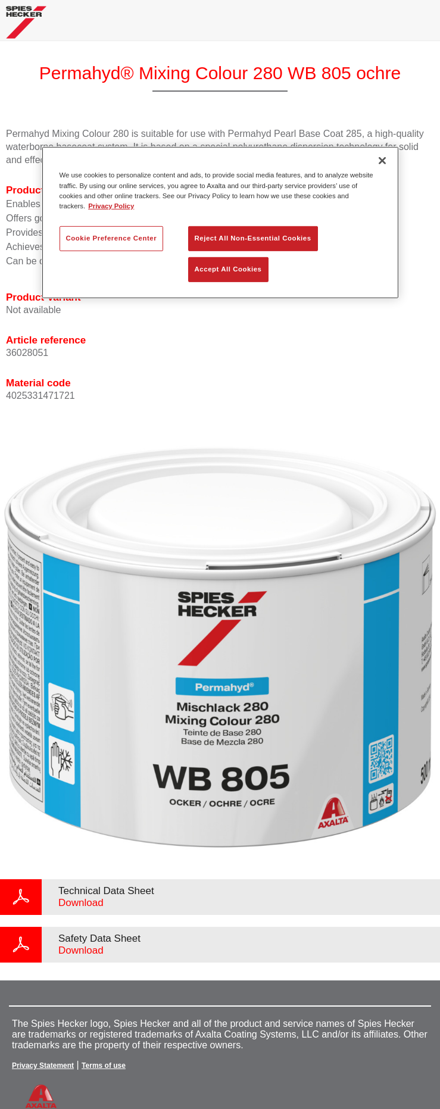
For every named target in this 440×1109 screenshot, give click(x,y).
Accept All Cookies (228, 268)
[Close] (382, 161)
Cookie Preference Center (111, 238)
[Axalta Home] (26, 27)
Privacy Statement (43, 1065)
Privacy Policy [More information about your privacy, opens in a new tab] (111, 205)
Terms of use (104, 1065)
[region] (220, 222)
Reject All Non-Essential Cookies (253, 238)
